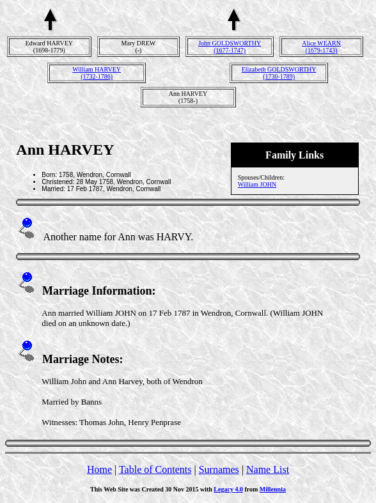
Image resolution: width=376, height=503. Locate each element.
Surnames (219, 469)
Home (99, 469)
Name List (267, 469)
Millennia (273, 489)
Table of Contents (155, 469)
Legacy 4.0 (228, 489)
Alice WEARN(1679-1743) (321, 47)
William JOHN (257, 184)
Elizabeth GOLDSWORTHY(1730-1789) (279, 73)
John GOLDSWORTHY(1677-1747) (229, 47)
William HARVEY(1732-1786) (96, 73)
